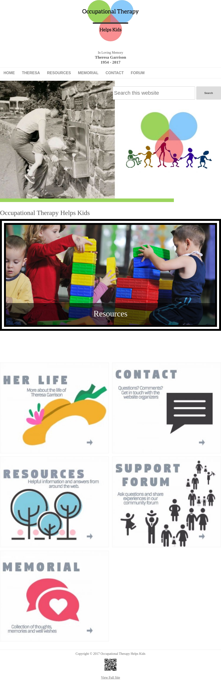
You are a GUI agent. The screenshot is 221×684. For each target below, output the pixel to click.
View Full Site (110, 677)
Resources (59, 73)
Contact (115, 73)
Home (9, 73)
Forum (138, 73)
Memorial (88, 73)
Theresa (31, 73)
